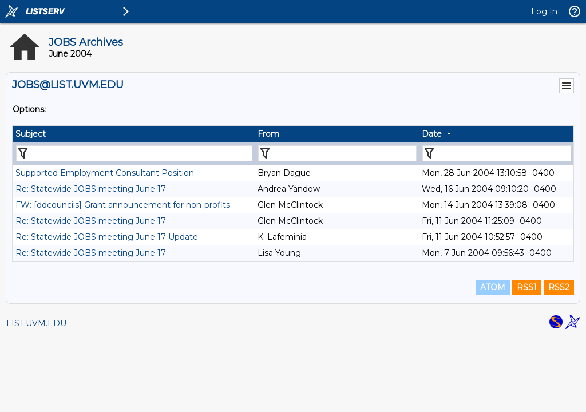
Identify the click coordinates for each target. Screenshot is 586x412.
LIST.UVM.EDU (36, 323)
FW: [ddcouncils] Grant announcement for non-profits (122, 205)
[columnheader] (134, 134)
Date (432, 134)
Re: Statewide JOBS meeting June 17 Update (106, 237)
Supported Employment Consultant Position (104, 173)
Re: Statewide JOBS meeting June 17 (90, 189)
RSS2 (558, 287)
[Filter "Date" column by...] (496, 153)
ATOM (492, 287)
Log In (544, 11)
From (268, 134)
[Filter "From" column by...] (337, 153)
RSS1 (527, 287)
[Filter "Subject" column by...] (134, 153)
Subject (30, 134)
